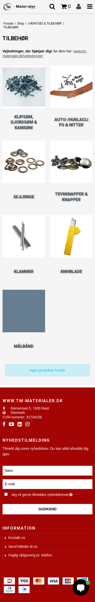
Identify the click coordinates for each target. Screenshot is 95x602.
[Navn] (47, 470)
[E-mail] (47, 484)
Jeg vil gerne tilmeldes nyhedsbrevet (44, 494)
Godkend (48, 509)
